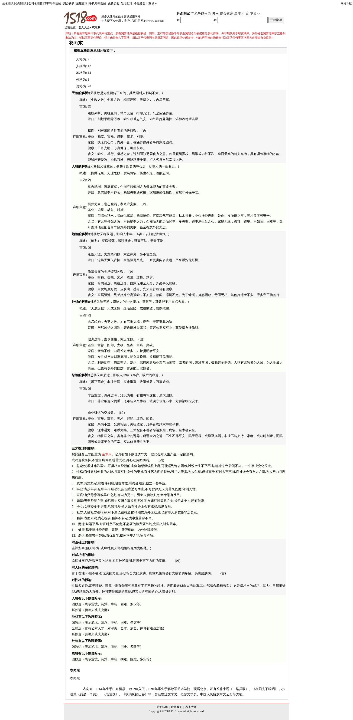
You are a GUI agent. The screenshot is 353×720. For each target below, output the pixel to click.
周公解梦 (68, 3)
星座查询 (81, 3)
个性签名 (139, 3)
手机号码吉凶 (97, 3)
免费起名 (113, 3)
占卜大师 (191, 707)
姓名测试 (7, 3)
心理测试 (20, 3)
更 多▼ (152, 3)
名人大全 (84, 27)
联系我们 (176, 707)
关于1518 (162, 707)
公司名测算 (35, 3)
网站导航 (346, 3)
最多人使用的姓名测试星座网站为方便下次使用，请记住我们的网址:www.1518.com (132, 18)
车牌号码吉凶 (52, 3)
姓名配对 (126, 3)
